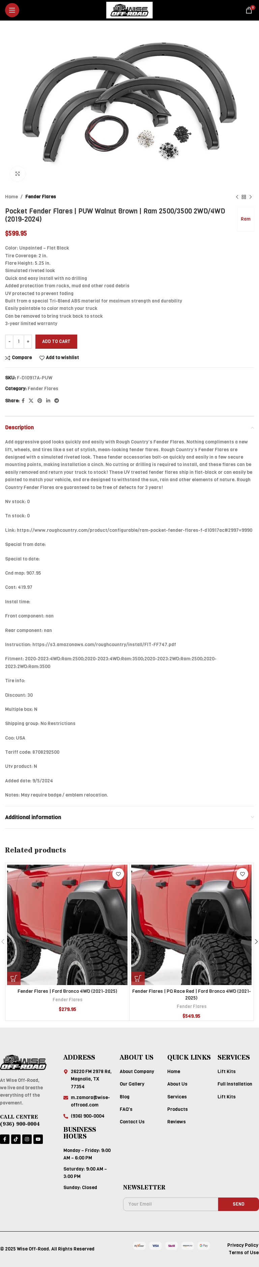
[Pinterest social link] (39, 401)
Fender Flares (40, 197)
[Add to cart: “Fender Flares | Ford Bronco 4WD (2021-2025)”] (14, 978)
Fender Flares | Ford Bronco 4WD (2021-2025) (67, 991)
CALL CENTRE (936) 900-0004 (20, 1120)
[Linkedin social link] (48, 401)
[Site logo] (129, 10)
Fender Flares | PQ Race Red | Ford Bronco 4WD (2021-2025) (191, 994)
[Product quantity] (18, 342)
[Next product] (250, 197)
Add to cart (56, 341)
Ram (246, 219)
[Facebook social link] (23, 401)
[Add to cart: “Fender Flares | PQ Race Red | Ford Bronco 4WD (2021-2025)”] (138, 978)
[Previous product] (237, 197)
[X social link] (31, 401)
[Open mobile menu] (12, 10)
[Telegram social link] (56, 401)
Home (11, 197)
